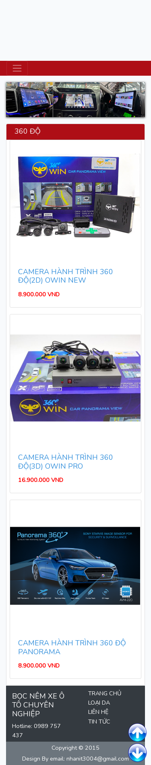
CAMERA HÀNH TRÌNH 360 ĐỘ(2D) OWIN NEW (65, 276)
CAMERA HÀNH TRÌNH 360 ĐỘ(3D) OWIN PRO (65, 462)
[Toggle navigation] (17, 68)
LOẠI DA (99, 703)
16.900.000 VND (40, 480)
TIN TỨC (99, 721)
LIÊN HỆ (98, 712)
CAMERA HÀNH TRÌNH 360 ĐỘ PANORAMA (72, 647)
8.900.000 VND (39, 294)
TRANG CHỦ (104, 693)
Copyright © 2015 (75, 748)
